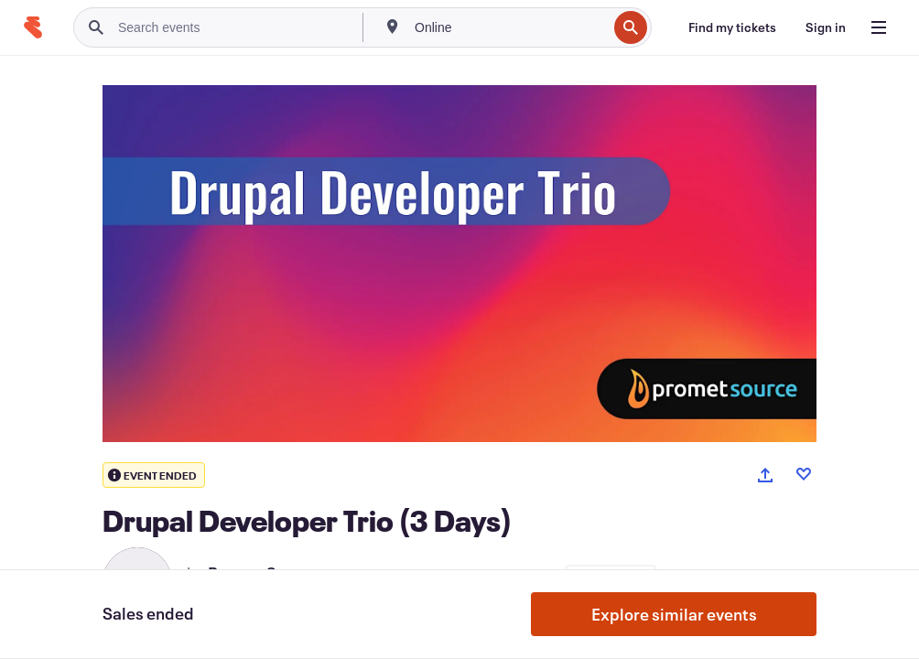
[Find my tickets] (732, 27)
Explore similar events (674, 614)
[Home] (33, 27)
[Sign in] (825, 27)
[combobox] (509, 27)
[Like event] (803, 474)
